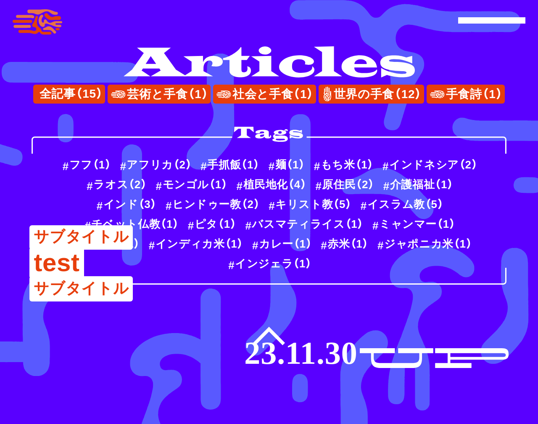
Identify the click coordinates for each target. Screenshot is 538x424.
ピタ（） (216, 224)
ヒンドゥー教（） (216, 204)
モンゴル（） (195, 184)
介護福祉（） (422, 184)
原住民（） (348, 184)
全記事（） (71, 93)
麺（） (290, 164)
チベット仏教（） (135, 224)
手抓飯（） (233, 164)
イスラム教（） (405, 204)
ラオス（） (120, 184)
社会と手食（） (273, 94)
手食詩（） (474, 94)
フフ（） (90, 164)
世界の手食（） (378, 94)
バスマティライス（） (308, 224)
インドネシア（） (433, 164)
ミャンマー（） (417, 224)
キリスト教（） (313, 204)
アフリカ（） (159, 164)
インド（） (130, 204)
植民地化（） (275, 184)
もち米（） (347, 164)
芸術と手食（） (167, 94)
